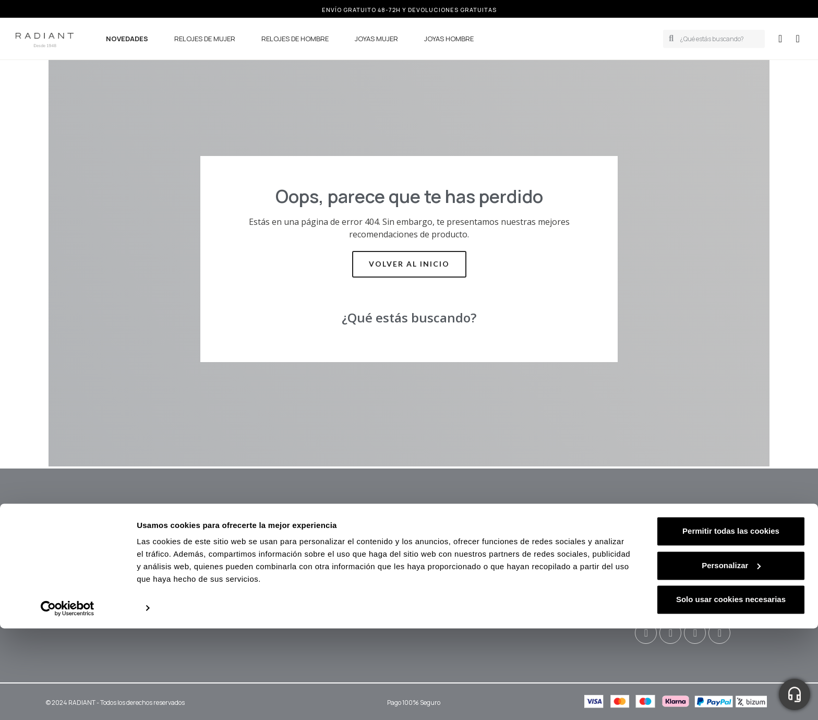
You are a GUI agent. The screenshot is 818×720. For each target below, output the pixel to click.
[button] (798, 38)
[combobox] (718, 39)
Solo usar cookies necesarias (731, 691)
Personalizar (731, 656)
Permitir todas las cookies (730, 622)
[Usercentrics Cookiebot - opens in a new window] (67, 699)
